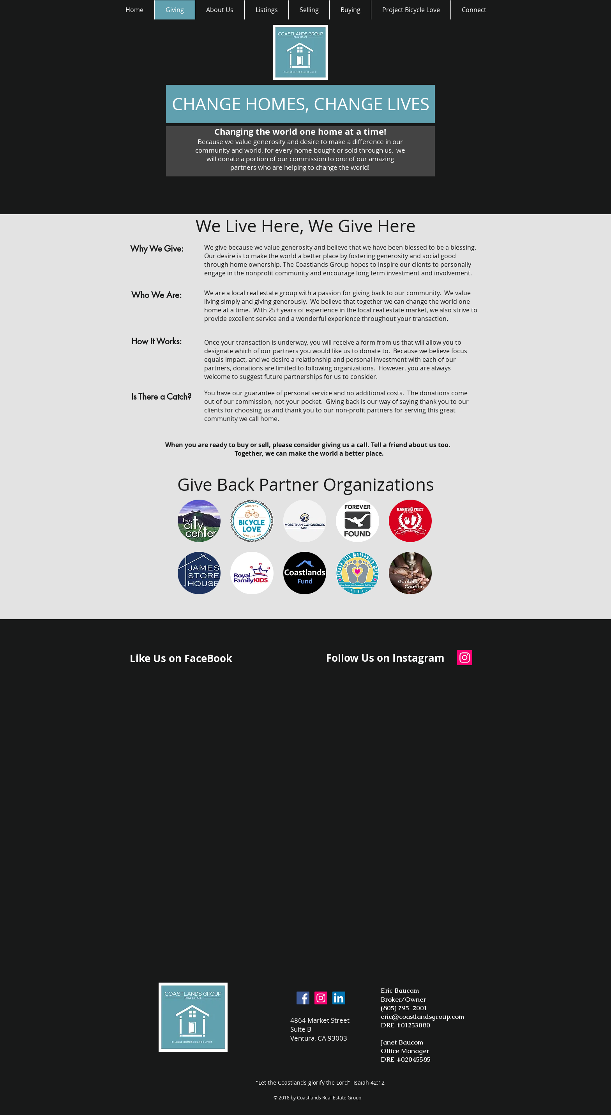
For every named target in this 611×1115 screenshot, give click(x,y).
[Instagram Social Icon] (464, 657)
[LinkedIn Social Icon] (338, 998)
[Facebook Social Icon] (303, 998)
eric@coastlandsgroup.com (422, 1016)
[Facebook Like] (283, 661)
